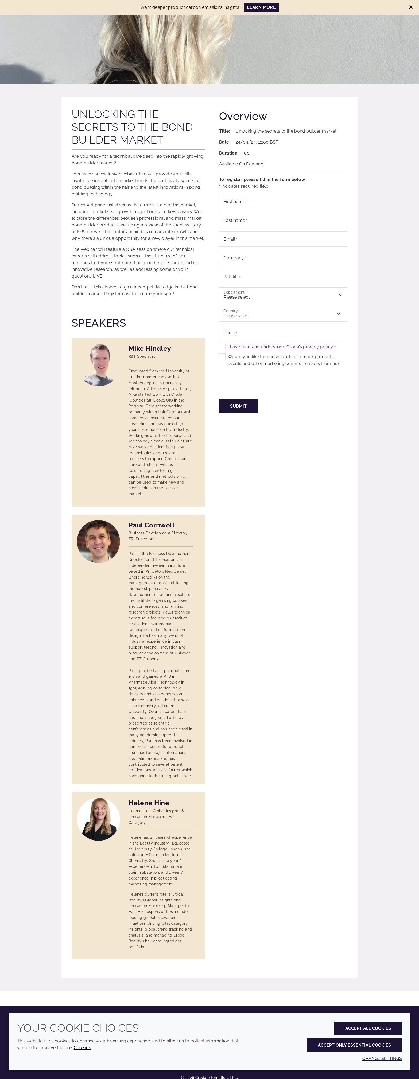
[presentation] (259, 385)
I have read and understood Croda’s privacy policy (282, 346)
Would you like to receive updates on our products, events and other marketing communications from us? (284, 360)
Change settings (382, 1058)
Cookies (82, 1047)
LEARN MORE (261, 7)
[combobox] (283, 314)
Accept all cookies (368, 1028)
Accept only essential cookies (354, 1045)
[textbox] (283, 314)
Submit (238, 406)
